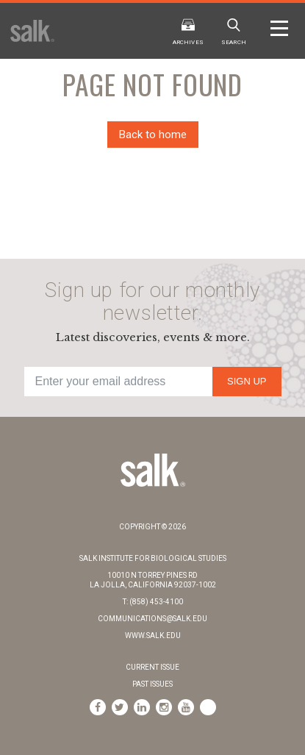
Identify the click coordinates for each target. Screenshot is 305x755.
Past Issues (152, 684)
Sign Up (246, 381)
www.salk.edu (153, 635)
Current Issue (152, 667)
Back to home (153, 134)
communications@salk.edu (152, 619)
